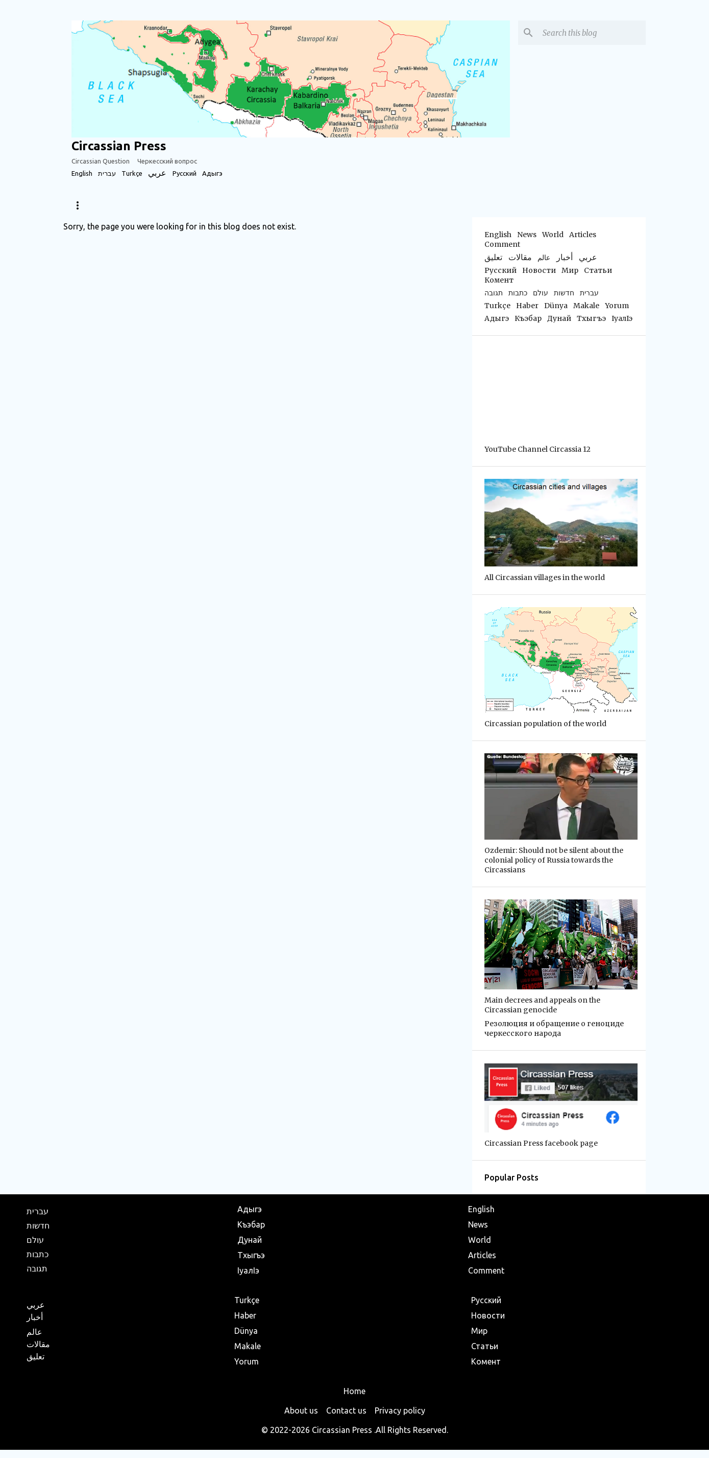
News (80, 205)
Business (375, 205)
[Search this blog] (592, 32)
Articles (227, 205)
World (178, 205)
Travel (325, 205)
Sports (277, 205)
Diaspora (128, 205)
